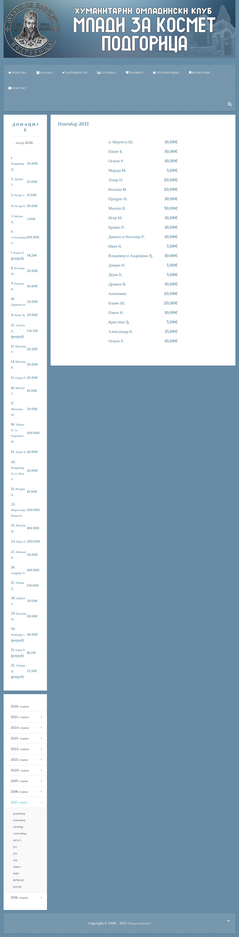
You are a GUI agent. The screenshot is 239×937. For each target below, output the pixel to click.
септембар (20, 833)
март (16, 873)
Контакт (17, 88)
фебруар (18, 880)
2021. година (19, 760)
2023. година (19, 738)
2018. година (19, 792)
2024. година (20, 728)
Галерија (106, 73)
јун (15, 853)
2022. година (20, 749)
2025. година (19, 717)
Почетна (17, 73)
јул (15, 847)
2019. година (19, 781)
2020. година (20, 770)
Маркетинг (200, 73)
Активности (74, 73)
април (17, 867)
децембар (19, 813)
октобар (18, 827)
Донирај (134, 73)
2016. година (19, 898)
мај (15, 860)
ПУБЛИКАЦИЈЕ (166, 73)
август (17, 840)
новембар (19, 820)
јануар (17, 886)
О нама (44, 73)
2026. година (20, 706)
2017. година (19, 802)
